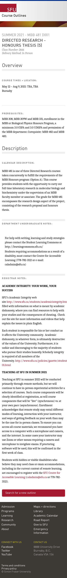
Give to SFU (41, 524)
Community (8, 524)
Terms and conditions (13, 566)
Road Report (41, 520)
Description (15, 148)
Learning (7, 515)
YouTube (6, 554)
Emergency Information (41, 531)
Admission (8, 506)
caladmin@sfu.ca (37, 477)
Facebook (7, 547)
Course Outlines (14, 16)
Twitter (5, 550)
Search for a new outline (20, 493)
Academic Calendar (46, 515)
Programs (7, 511)
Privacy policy (8, 569)
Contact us (40, 542)
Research (7, 520)
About (5, 529)
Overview (12, 65)
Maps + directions (45, 506)
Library (38, 511)
